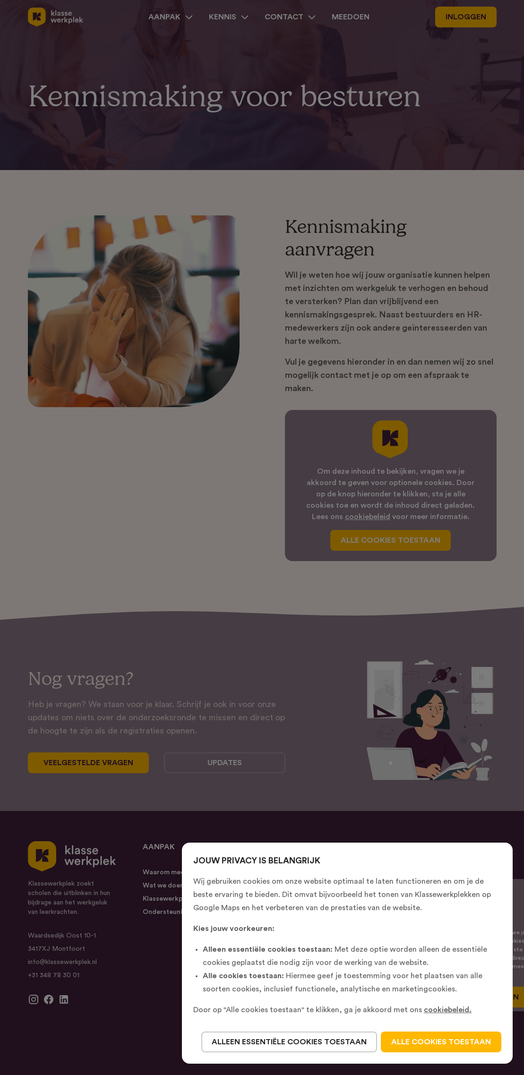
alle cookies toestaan (441, 1042)
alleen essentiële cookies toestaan (289, 1042)
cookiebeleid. (448, 1010)
